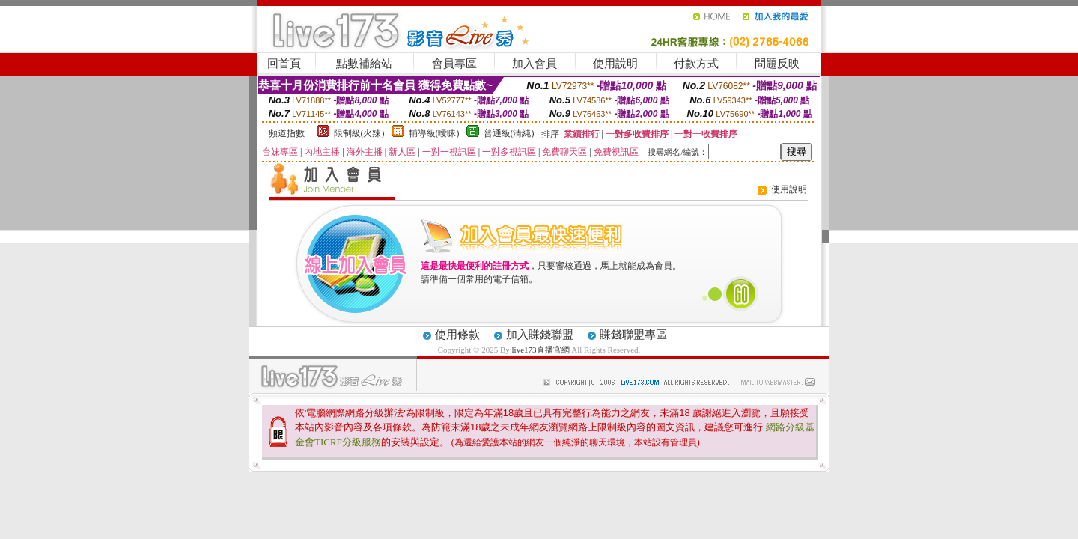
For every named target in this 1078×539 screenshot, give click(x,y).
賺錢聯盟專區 (633, 335)
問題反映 (777, 64)
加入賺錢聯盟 (539, 335)
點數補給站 (364, 64)
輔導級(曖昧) (434, 133)
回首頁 (284, 64)
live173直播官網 (541, 349)
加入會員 (534, 64)
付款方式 (696, 64)
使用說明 (615, 64)
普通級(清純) (509, 133)
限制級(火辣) (359, 133)
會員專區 (454, 64)
